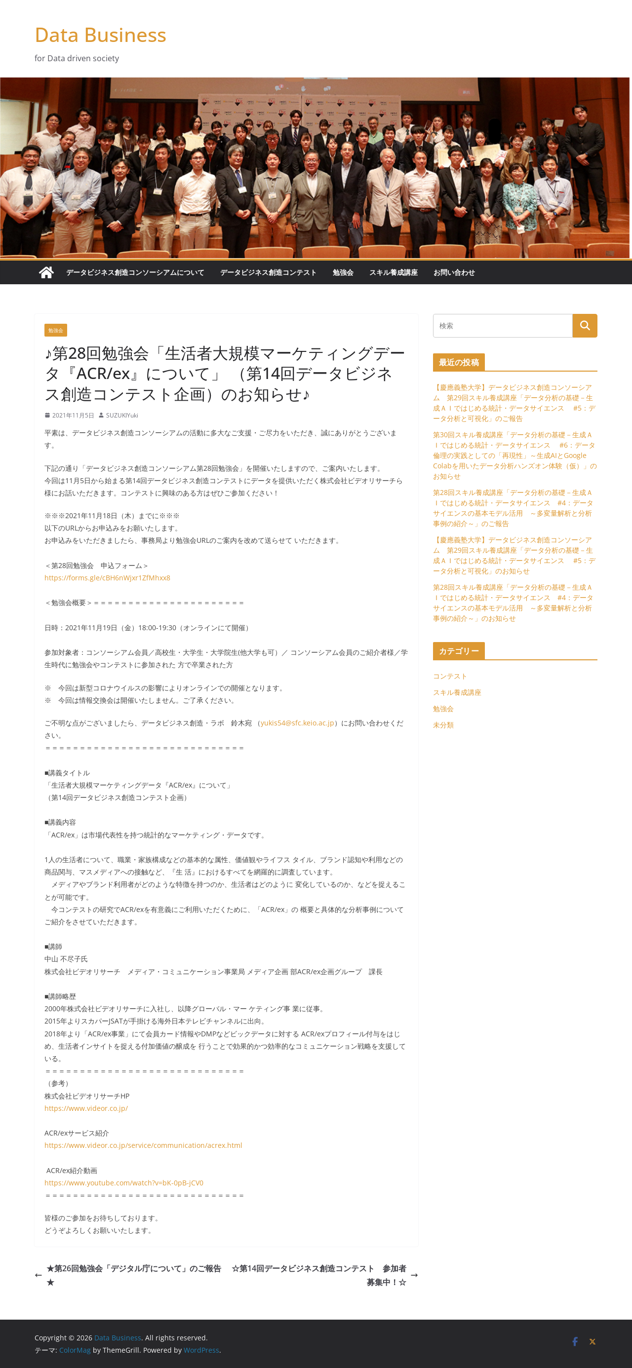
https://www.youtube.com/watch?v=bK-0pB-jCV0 (123, 1182)
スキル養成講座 (393, 272)
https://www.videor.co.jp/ (86, 1108)
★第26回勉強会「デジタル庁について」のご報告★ (128, 1275)
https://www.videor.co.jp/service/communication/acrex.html (143, 1145)
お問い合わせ (454, 272)
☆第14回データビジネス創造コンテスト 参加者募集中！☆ (325, 1275)
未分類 (443, 724)
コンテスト (450, 676)
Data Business (100, 34)
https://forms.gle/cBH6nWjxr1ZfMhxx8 (107, 577)
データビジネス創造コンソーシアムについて (135, 272)
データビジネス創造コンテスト (268, 272)
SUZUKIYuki (122, 415)
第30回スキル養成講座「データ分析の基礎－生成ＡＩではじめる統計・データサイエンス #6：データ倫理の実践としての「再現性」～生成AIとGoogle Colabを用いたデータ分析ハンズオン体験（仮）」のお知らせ (515, 455)
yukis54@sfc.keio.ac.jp (297, 722)
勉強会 (343, 272)
